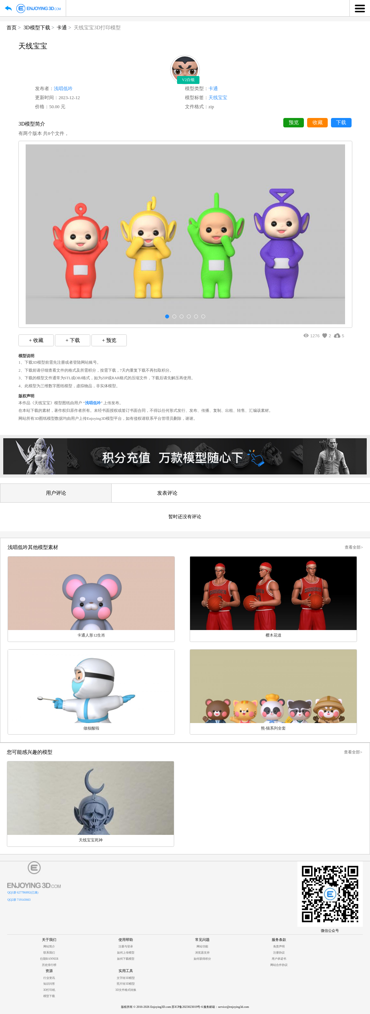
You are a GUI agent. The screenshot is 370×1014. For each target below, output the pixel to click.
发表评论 (167, 493)
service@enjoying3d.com (233, 1007)
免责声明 (279, 946)
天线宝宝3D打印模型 (97, 27)
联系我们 (49, 952)
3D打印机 (49, 990)
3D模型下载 (36, 27)
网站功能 (202, 946)
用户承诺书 (279, 958)
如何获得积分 (202, 958)
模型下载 (49, 996)
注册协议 (279, 952)
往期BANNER (49, 958)
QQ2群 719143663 (18, 899)
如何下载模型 (125, 958)
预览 (294, 122)
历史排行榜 (49, 965)
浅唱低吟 (63, 88)
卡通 (62, 27)
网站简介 (49, 946)
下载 (341, 122)
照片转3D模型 (126, 983)
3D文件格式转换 (125, 990)
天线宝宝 (217, 97)
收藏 (318, 122)
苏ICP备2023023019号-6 (187, 1007)
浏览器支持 (202, 952)
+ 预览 (109, 340)
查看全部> (354, 547)
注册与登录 (126, 946)
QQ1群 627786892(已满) (22, 892)
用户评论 (56, 493)
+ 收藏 (36, 340)
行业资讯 (49, 978)
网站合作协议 (279, 965)
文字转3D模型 (126, 978)
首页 (12, 27)
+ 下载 (72, 340)
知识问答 (49, 983)
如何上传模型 (125, 952)
